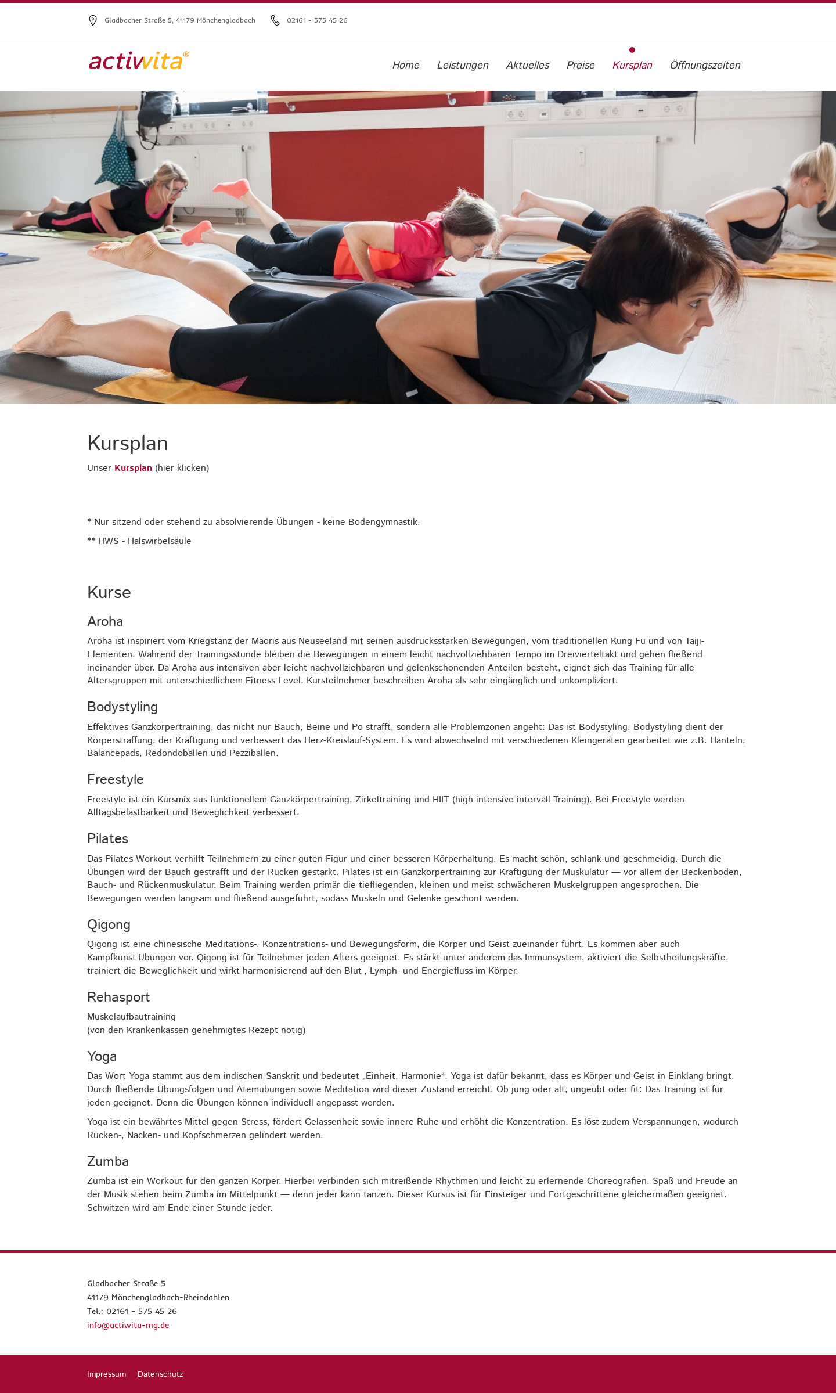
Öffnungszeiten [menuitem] (704, 65)
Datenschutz (160, 1374)
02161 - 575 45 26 (317, 20)
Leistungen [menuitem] (462, 65)
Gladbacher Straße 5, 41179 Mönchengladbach (180, 20)
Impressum (106, 1374)
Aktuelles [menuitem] (527, 65)
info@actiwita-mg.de (128, 1325)
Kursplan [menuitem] (632, 65)
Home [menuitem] (405, 65)
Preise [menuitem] (580, 65)
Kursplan (133, 468)
